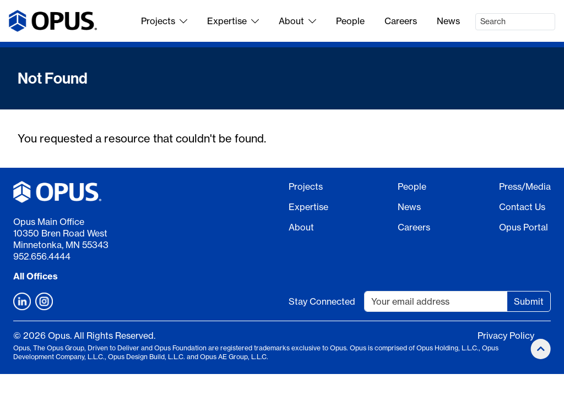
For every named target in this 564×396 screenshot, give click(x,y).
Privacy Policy (506, 335)
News (448, 20)
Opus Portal (523, 227)
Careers (400, 20)
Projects (164, 20)
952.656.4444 (41, 256)
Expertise (233, 20)
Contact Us (522, 206)
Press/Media (525, 186)
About (297, 20)
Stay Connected (322, 301)
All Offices (35, 276)
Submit (529, 301)
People (350, 20)
